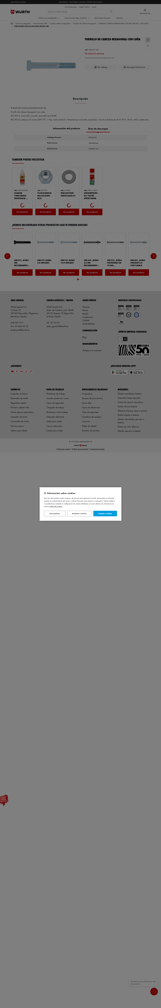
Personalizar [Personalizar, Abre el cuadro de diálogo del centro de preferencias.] (54, 513)
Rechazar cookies (79, 513)
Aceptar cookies (105, 513)
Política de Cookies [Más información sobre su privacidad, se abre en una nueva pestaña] (55, 506)
